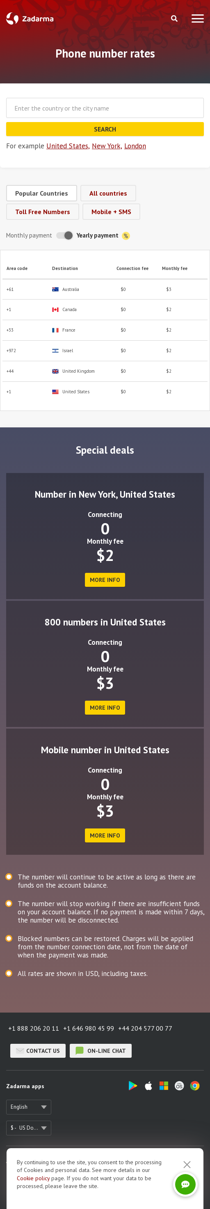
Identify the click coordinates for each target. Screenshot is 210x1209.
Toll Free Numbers (42, 212)
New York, (107, 145)
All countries (108, 193)
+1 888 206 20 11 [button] (33, 1028)
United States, (68, 145)
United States (70, 392)
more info (105, 580)
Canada (64, 309)
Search (105, 129)
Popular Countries (41, 193)
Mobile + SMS (111, 212)
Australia (65, 289)
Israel (62, 350)
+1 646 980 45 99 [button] (88, 1028)
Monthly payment (29, 235)
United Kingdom (73, 371)
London (135, 145)
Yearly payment (103, 235)
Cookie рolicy (33, 1178)
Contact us (38, 1051)
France (63, 330)
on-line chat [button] (100, 1051)
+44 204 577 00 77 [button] (145, 1028)
